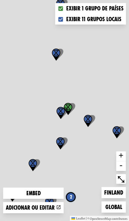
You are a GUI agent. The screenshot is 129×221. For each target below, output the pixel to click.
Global (115, 206)
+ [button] (121, 156)
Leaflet (78, 218)
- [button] (121, 166)
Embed (33, 193)
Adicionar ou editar (33, 207)
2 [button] (71, 197)
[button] (56, 54)
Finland (114, 192)
